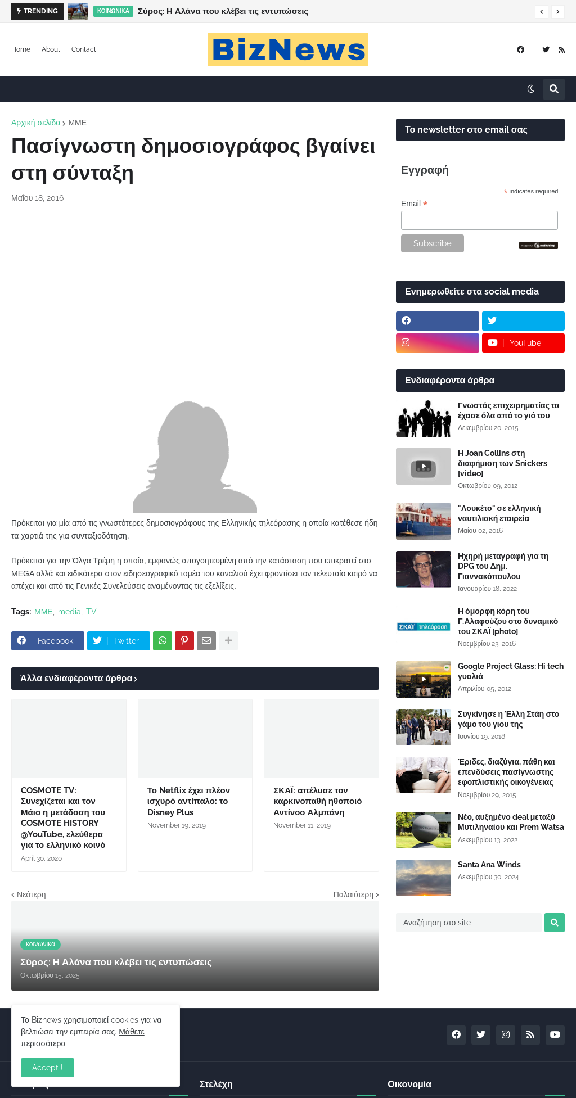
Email (414, 203)
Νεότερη (31, 894)
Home (20, 49)
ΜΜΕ (77, 122)
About (51, 49)
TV (91, 611)
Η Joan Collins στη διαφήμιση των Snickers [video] (502, 463)
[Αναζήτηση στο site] (469, 922)
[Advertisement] (195, 297)
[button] (541, 12)
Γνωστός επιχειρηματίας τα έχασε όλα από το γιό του (508, 410)
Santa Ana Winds (489, 864)
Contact (83, 49)
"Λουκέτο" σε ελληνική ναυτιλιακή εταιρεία (499, 513)
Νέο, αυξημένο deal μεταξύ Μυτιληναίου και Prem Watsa (511, 822)
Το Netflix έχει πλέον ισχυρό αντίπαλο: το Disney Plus (188, 801)
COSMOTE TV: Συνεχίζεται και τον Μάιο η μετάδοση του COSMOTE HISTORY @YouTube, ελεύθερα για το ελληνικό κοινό (63, 818)
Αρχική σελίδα (35, 122)
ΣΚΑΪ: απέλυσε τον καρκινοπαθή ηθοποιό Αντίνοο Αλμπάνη (317, 801)
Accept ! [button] (47, 1067)
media (69, 611)
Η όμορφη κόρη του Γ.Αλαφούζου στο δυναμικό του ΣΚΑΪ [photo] (508, 621)
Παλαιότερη (354, 894)
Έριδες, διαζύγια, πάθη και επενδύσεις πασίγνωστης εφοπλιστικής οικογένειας (506, 772)
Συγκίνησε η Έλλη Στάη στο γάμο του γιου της (508, 719)
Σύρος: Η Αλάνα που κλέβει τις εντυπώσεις (223, 11)
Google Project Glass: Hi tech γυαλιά (511, 671)
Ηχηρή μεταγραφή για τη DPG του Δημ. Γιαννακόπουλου (503, 566)
